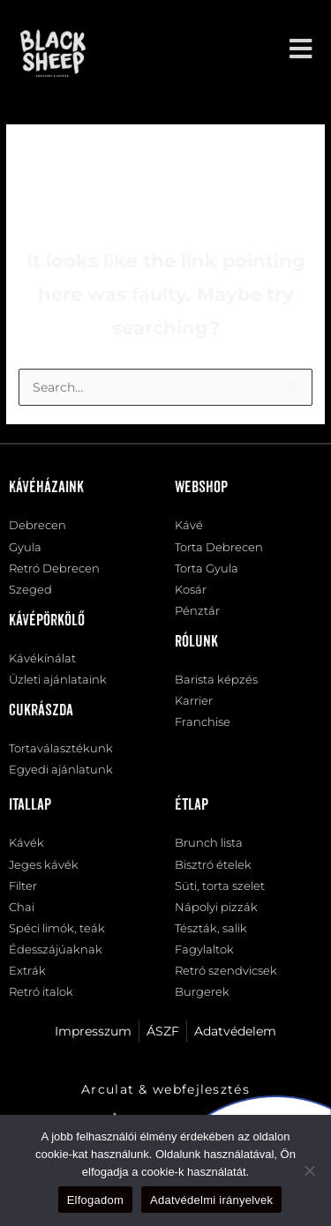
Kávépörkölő (47, 621)
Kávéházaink (46, 488)
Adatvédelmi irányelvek (211, 1200)
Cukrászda (41, 711)
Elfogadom (95, 1200)
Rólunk (196, 642)
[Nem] (309, 1170)
